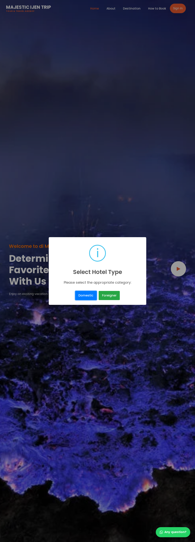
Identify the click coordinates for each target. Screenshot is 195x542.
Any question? (173, 532)
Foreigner (109, 295)
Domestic (85, 295)
